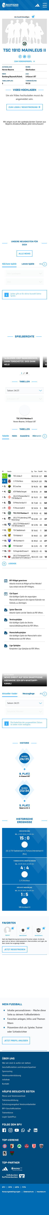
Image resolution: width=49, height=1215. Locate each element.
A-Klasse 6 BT (31, 76)
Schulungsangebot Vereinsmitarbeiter (19, 1104)
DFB (10, 1187)
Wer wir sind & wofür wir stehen (16, 1063)
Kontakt (5, 1083)
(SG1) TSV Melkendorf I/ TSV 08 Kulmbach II (20, 524)
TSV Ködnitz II (18, 535)
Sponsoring (7, 1071)
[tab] (9, 264)
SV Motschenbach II (20, 502)
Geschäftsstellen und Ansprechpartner (19, 1067)
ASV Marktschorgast (19, 491)
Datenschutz (29, 1192)
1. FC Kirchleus (18, 481)
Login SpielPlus (9, 1116)
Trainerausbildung (10, 1100)
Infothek (6, 1079)
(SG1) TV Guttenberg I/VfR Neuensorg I (21, 518)
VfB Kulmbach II (18, 540)
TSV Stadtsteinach (19, 530)
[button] (20, 56)
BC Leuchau (17, 486)
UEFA (17, 1187)
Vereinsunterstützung (11, 1075)
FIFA (24, 1187)
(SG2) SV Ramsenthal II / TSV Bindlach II (20, 497)
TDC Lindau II (17, 476)
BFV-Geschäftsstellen (11, 1108)
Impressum (41, 1192)
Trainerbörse (7, 1112)
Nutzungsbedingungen (11, 1192)
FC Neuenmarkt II (19, 508)
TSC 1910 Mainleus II (20, 513)
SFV (3, 1187)
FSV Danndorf (17, 546)
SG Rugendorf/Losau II (20, 551)
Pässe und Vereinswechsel (13, 1096)
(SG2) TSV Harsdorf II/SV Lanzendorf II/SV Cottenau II (21, 556)
